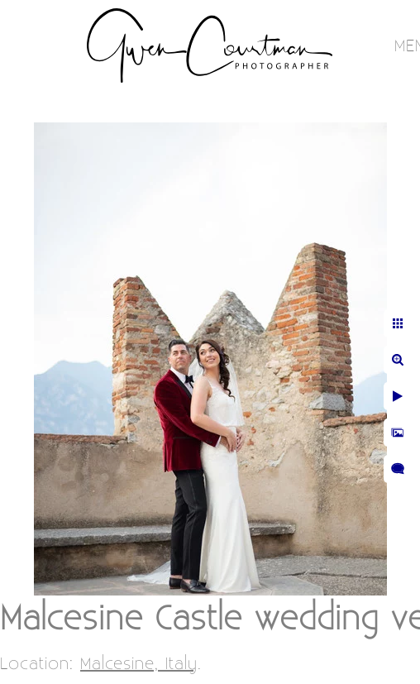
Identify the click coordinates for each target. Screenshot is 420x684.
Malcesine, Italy (139, 663)
